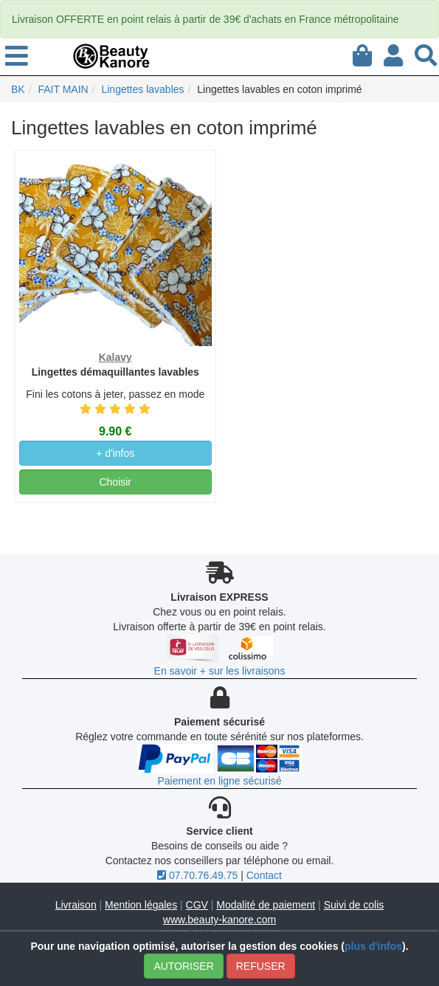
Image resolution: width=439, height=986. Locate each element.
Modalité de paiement (265, 905)
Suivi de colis (354, 905)
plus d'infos (373, 946)
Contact (264, 875)
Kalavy (115, 357)
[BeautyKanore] (112, 55)
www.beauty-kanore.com (219, 919)
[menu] (16, 56)
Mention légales (141, 905)
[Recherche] (425, 53)
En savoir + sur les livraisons (220, 671)
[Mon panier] (362, 53)
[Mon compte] (393, 53)
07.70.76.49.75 (197, 875)
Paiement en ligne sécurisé (219, 781)
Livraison (76, 905)
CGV (197, 905)
